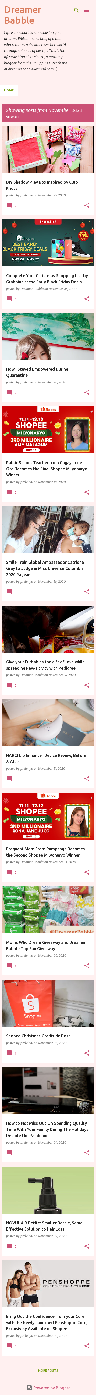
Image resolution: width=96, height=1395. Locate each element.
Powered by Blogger (48, 1388)
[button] (87, 205)
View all (12, 117)
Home (9, 90)
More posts (48, 1370)
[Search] (76, 10)
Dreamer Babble (22, 14)
